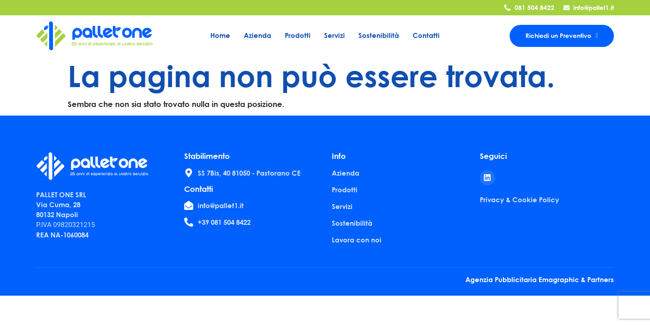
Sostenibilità (378, 35)
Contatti (426, 35)
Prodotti (298, 35)
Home (220, 35)
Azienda (257, 35)
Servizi (334, 35)
